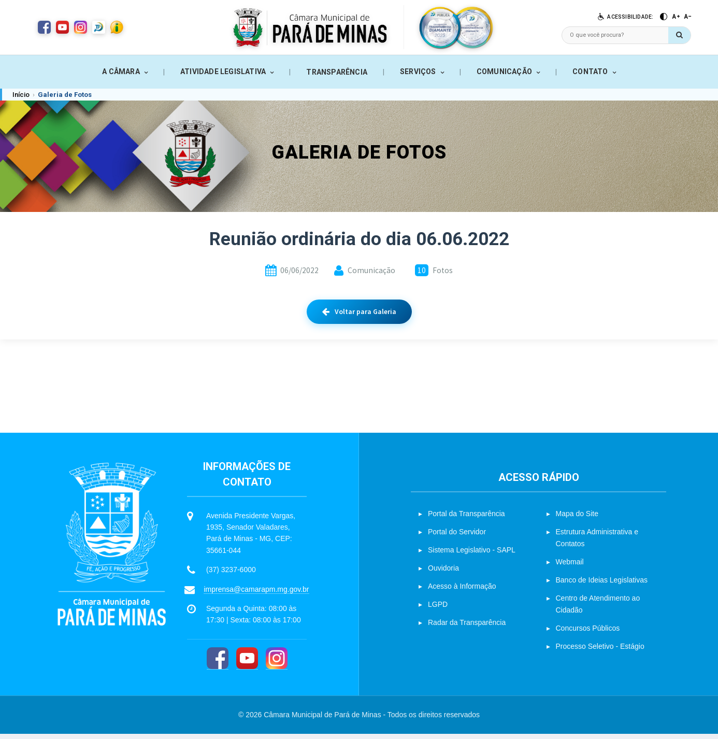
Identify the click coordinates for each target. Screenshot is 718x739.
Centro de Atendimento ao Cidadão (598, 609)
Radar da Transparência (467, 627)
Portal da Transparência (466, 519)
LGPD (438, 609)
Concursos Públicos (588, 633)
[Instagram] (277, 663)
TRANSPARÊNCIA (336, 72)
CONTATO (590, 71)
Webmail (570, 567)
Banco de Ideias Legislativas (602, 585)
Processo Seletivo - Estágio (600, 651)
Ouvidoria (443, 573)
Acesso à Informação (462, 591)
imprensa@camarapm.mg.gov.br (256, 594)
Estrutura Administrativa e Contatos (597, 543)
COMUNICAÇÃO (504, 71)
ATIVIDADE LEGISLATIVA (223, 71)
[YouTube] (247, 663)
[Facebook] (217, 663)
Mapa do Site (577, 519)
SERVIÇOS (418, 71)
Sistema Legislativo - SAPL (471, 555)
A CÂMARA (121, 71)
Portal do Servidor (457, 537)
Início (21, 94)
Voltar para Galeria (359, 311)
